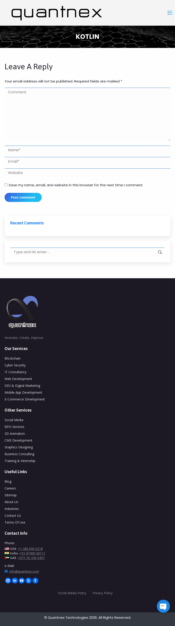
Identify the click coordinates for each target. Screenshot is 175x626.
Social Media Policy (72, 593)
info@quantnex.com (24, 571)
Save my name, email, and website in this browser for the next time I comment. (76, 185)
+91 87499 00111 (32, 553)
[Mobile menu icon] (170, 12)
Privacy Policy (103, 593)
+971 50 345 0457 (31, 558)
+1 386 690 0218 (30, 549)
